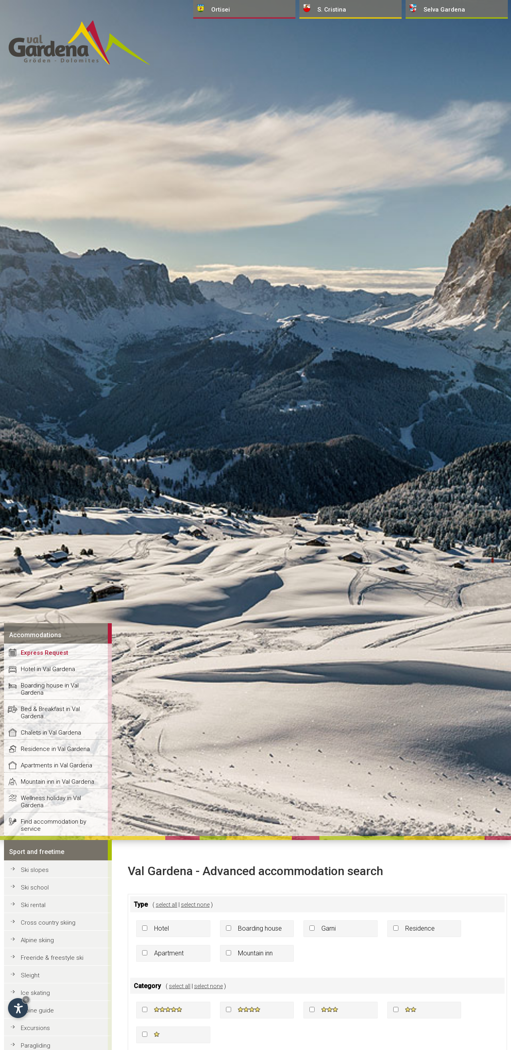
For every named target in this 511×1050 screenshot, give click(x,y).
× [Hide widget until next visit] (26, 999)
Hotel (161, 928)
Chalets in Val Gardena (51, 732)
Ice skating (35, 993)
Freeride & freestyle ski (52, 957)
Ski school (35, 887)
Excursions (35, 1028)
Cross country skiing (48, 922)
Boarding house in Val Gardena (50, 689)
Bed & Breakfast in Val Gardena (50, 712)
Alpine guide (37, 1010)
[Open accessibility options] (18, 1008)
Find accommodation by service (53, 825)
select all (166, 904)
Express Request (44, 652)
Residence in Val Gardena (55, 749)
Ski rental (33, 905)
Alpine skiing (37, 940)
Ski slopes (35, 870)
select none (195, 904)
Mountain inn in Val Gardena (57, 781)
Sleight (30, 975)
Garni (328, 928)
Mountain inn (255, 953)
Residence (420, 928)
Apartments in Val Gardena (56, 765)
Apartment (169, 953)
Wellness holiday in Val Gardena (51, 801)
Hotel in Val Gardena (48, 669)
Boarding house (260, 928)
